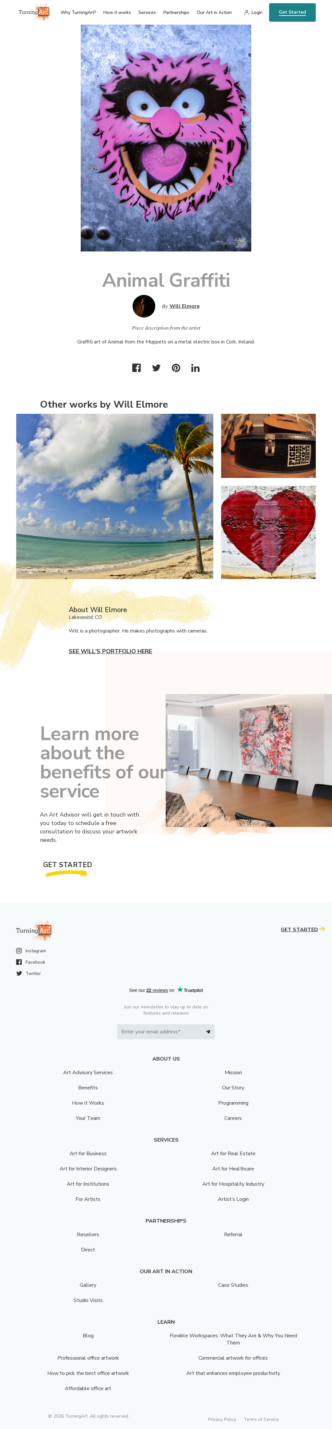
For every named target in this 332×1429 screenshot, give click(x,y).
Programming (233, 1103)
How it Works (88, 1103)
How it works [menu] (117, 12)
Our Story (233, 1087)
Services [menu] (147, 12)
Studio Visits (88, 1300)
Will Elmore (185, 306)
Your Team (88, 1118)
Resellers (88, 1234)
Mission (233, 1072)
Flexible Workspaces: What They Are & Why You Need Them (233, 1339)
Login (257, 12)
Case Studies (233, 1285)
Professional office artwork (88, 1358)
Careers (233, 1118)
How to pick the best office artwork (88, 1373)
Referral (233, 1234)
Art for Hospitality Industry (233, 1184)
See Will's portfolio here (110, 651)
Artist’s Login (233, 1199)
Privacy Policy (222, 1419)
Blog (88, 1335)
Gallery (88, 1285)
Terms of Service (261, 1419)
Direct (88, 1249)
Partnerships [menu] (176, 12)
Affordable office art (88, 1388)
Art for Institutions (88, 1184)
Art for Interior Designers (88, 1168)
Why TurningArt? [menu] (78, 12)
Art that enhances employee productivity (233, 1373)
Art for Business (88, 1153)
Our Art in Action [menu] (214, 12)
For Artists (88, 1199)
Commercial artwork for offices (233, 1358)
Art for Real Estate (233, 1153)
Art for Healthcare (233, 1168)
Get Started (292, 12)
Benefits (88, 1087)
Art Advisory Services (88, 1072)
